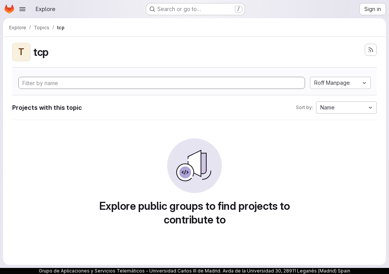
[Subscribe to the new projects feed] (371, 50)
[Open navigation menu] (22, 9)
